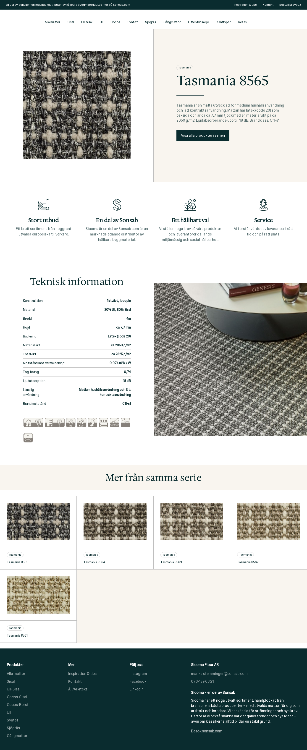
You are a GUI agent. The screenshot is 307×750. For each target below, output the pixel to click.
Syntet (133, 22)
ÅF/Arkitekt (77, 689)
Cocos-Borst (18, 704)
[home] (23, 19)
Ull (101, 22)
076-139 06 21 (202, 681)
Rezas (242, 22)
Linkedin (137, 689)
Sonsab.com (121, 5)
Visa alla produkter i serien (203, 135)
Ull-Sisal (86, 22)
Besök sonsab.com (206, 731)
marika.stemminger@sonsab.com (219, 673)
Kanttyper (223, 22)
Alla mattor (52, 22)
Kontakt (75, 681)
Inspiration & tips (82, 673)
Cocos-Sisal (17, 697)
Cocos (115, 22)
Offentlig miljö (198, 22)
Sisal (71, 22)
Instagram (138, 673)
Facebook (138, 681)
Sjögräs (150, 22)
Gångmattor (172, 22)
